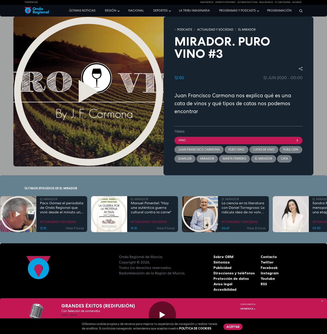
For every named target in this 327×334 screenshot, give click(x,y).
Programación (279, 10)
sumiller (185, 159)
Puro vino (236, 149)
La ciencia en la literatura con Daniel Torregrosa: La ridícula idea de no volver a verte (243, 208)
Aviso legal (222, 284)
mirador (207, 159)
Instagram (270, 273)
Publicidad (222, 267)
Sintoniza (221, 262)
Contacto (269, 256)
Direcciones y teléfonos (234, 273)
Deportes (160, 10)
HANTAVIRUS (206, 2)
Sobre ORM (223, 256)
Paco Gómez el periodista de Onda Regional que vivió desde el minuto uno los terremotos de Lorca (61, 208)
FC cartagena (282, 2)
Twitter (267, 262)
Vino (238, 140)
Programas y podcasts (237, 10)
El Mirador (263, 159)
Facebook (269, 267)
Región (110, 10)
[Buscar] (299, 10)
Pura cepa (290, 149)
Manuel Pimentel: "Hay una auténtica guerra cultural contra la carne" (151, 208)
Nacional (136, 10)
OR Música (247, 308)
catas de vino (264, 149)
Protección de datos (231, 278)
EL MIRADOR (247, 30)
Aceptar (233, 327)
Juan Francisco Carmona (199, 149)
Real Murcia (266, 2)
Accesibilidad (224, 289)
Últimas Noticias (247, 2)
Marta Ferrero (234, 159)
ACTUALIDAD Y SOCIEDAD (215, 30)
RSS (264, 284)
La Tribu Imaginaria (194, 10)
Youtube (268, 278)
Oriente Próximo (225, 2)
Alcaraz (297, 2)
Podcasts (184, 30)
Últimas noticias (82, 10)
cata (284, 159)
